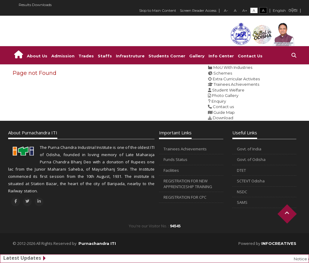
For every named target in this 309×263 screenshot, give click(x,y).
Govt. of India (249, 149)
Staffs (105, 55)
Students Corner (166, 55)
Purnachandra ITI (97, 243)
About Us (37, 55)
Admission (63, 55)
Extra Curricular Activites (236, 78)
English (279, 10)
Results (25, 4)
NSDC (242, 191)
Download (223, 117)
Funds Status (175, 159)
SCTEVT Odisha (251, 181)
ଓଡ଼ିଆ (293, 11)
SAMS (242, 202)
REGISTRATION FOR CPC (185, 197)
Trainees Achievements (236, 84)
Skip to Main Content (157, 10)
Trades (86, 55)
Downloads (42, 4)
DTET (241, 170)
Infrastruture (130, 55)
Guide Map (224, 112)
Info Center (221, 55)
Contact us (223, 106)
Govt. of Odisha (251, 159)
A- (226, 10)
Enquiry (219, 101)
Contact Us (250, 55)
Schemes (222, 73)
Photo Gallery (225, 95)
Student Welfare (228, 90)
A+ (244, 10)
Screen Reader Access (198, 10)
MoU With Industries (232, 67)
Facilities (171, 170)
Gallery (197, 55)
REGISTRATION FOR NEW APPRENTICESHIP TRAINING (188, 183)
